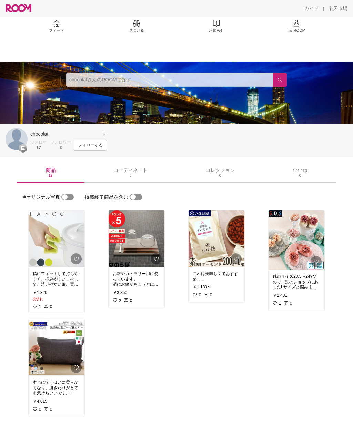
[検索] (280, 80)
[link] (56, 238)
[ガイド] (311, 8)
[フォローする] (90, 145)
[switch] (67, 197)
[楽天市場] (337, 8)
